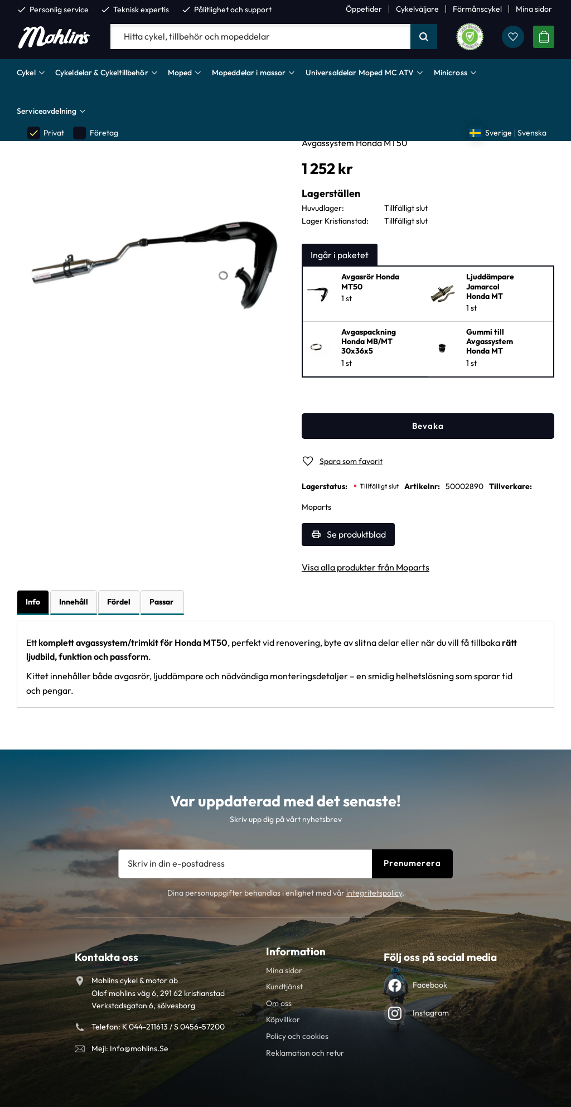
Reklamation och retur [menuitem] (305, 1053)
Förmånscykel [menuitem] (477, 9)
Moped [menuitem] (180, 72)
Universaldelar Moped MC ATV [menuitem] (360, 72)
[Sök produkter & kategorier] (260, 37)
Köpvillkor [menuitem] (283, 1019)
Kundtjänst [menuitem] (284, 987)
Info (33, 602)
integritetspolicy (374, 893)
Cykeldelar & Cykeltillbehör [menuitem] (101, 72)
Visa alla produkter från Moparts (365, 567)
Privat (45, 133)
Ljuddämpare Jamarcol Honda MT (490, 286)
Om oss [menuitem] (279, 1003)
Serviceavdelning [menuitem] (46, 111)
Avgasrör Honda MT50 (370, 281)
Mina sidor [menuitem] (534, 9)
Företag (95, 133)
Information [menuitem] (296, 951)
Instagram (431, 1013)
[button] (513, 37)
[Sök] (423, 37)
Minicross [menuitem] (450, 72)
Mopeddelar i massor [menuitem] (249, 72)
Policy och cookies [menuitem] (297, 1036)
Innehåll (73, 602)
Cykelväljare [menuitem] (417, 9)
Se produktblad (356, 534)
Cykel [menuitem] (26, 72)
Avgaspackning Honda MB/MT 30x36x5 (368, 341)
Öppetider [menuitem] (364, 9)
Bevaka (428, 425)
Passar (162, 602)
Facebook (430, 985)
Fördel (118, 602)
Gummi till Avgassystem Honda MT (489, 341)
